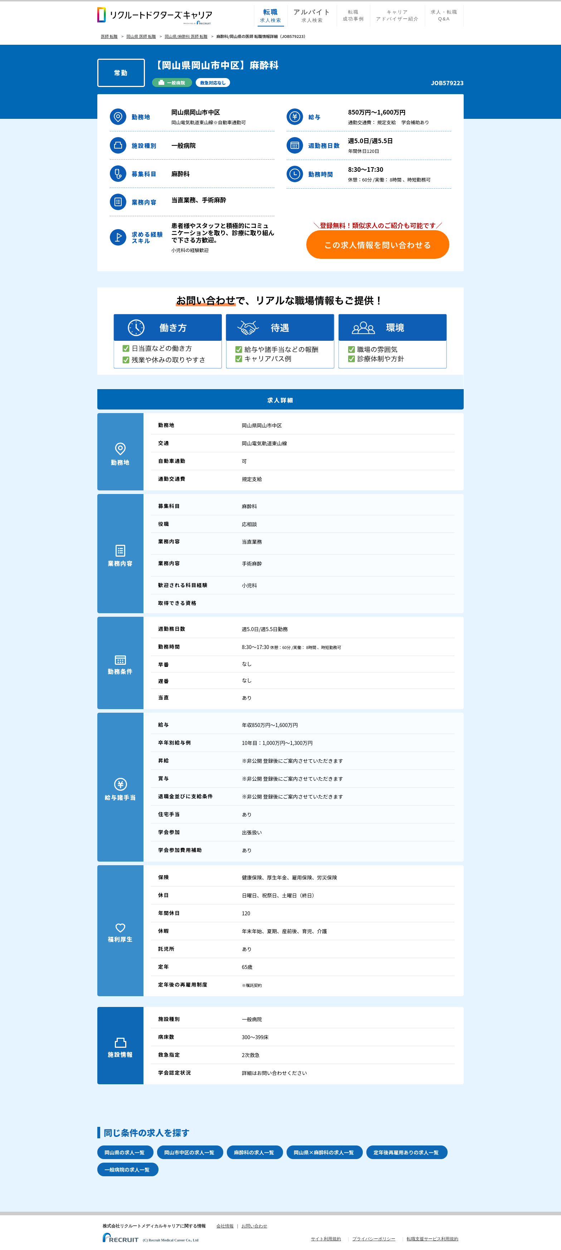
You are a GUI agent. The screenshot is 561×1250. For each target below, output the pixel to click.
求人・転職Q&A (444, 15)
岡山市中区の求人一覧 (189, 1152)
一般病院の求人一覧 (127, 1169)
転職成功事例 (353, 15)
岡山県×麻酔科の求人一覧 (324, 1152)
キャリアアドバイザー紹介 (397, 15)
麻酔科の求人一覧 (254, 1152)
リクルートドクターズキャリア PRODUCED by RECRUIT (154, 15)
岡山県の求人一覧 (124, 1152)
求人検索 (271, 15)
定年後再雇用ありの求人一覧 (406, 1152)
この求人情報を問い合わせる (377, 244)
